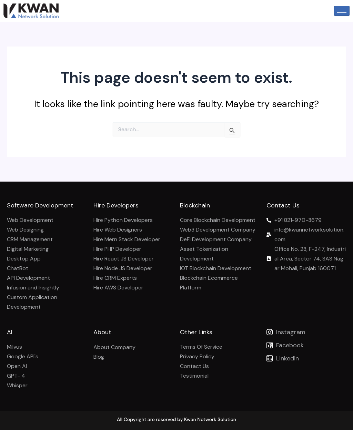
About (102, 332)
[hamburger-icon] (342, 11)
